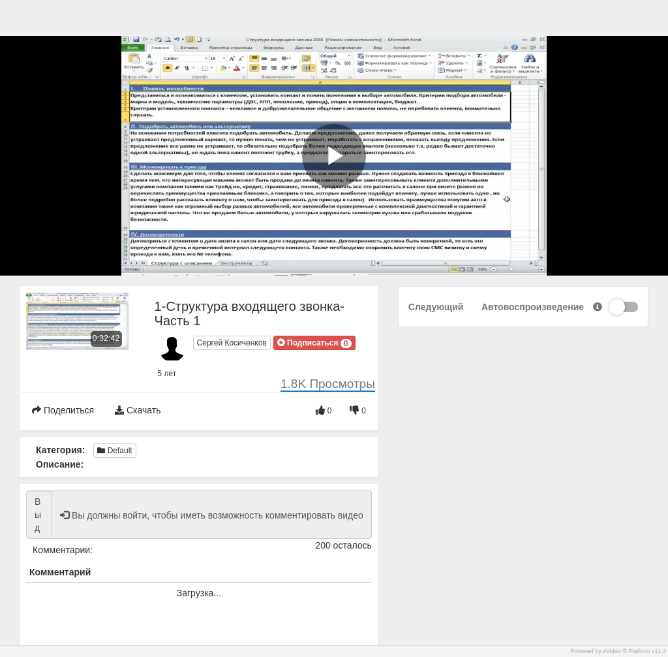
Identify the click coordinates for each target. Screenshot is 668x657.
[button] (314, 343)
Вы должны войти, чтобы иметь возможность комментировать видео (39, 514)
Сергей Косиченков (232, 342)
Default (114, 450)
